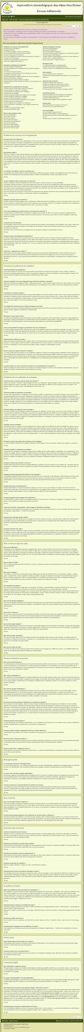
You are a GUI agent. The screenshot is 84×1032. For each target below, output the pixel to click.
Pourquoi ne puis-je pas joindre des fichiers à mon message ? (19, 99)
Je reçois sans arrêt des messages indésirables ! (55, 66)
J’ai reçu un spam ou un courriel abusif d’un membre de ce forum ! (59, 68)
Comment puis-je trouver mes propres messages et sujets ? (58, 89)
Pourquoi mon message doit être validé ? (14, 107)
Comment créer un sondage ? (11, 93)
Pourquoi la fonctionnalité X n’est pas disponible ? (55, 113)
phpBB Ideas (11, 981)
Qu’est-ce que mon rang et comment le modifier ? (16, 79)
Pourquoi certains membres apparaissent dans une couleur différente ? (61, 56)
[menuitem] (13, 16)
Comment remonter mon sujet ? (12, 109)
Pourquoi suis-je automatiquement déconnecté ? (16, 59)
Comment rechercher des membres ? (52, 87)
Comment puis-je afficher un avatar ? (13, 78)
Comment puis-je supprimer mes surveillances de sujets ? (57, 99)
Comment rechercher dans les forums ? (53, 82)
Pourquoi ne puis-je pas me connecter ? (14, 55)
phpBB (57, 321)
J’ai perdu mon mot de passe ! (11, 58)
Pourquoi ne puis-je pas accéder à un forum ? (15, 98)
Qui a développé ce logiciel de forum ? (52, 112)
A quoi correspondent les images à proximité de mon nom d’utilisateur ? (22, 76)
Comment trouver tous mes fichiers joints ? (54, 106)
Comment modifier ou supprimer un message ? (16, 90)
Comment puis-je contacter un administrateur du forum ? (57, 118)
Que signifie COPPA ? (9, 50)
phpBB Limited (48, 968)
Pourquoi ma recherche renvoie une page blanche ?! (56, 86)
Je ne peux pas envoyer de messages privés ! (54, 65)
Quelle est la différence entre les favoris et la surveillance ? (58, 94)
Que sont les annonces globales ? (12, 121)
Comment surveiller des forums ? (51, 98)
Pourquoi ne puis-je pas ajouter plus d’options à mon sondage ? (20, 95)
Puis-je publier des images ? (11, 119)
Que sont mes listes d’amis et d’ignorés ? (53, 74)
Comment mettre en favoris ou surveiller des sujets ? (56, 96)
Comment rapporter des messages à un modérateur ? (17, 103)
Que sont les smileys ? (9, 118)
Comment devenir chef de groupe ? (52, 55)
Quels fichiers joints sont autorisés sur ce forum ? (55, 105)
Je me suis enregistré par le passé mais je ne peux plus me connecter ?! (22, 56)
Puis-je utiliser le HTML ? (10, 116)
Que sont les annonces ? (10, 123)
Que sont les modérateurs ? (50, 50)
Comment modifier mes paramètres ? (13, 66)
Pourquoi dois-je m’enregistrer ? (12, 48)
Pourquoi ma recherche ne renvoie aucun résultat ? (56, 84)
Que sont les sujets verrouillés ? (12, 126)
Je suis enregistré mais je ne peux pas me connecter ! (17, 53)
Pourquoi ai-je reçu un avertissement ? (13, 101)
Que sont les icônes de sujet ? (11, 127)
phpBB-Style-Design (25, 1027)
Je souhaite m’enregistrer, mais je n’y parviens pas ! (17, 51)
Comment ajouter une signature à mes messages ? (17, 91)
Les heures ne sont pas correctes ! (12, 71)
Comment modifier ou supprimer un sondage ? (15, 96)
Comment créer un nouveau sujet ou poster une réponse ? (18, 88)
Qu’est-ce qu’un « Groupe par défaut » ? (53, 58)
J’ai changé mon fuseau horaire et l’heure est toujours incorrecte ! (20, 73)
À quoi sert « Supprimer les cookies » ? (14, 61)
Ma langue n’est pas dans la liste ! (12, 75)
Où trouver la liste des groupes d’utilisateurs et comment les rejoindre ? (61, 53)
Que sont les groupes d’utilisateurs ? (52, 51)
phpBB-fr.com (11, 1025)
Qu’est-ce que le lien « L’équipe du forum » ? (54, 59)
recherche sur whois (31, 991)
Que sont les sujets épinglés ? (11, 124)
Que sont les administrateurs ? (50, 48)
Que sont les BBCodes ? (10, 115)
